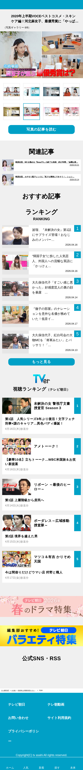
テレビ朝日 (16, 704)
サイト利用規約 (59, 718)
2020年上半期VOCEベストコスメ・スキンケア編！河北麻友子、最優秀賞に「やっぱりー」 (28, 690)
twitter (30, 669)
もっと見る (41, 362)
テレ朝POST (41, 4)
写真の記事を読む (41, 129)
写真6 (41, 690)
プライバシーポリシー (23, 736)
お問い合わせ (18, 718)
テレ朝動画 (55, 704)
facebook (41, 669)
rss (52, 669)
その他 (13, 690)
